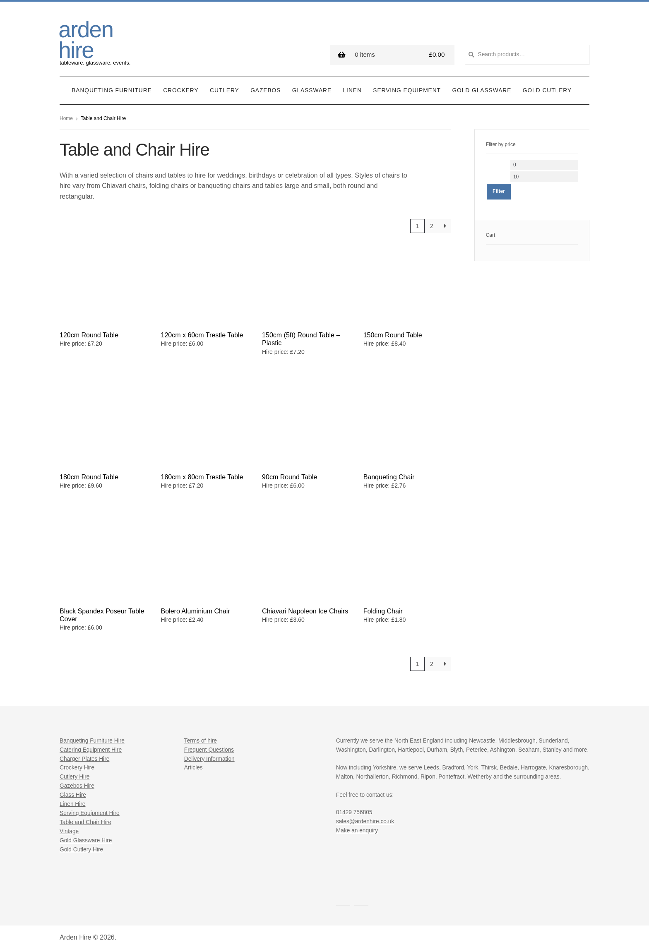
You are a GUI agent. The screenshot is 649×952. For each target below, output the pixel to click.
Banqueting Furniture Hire (92, 741)
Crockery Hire (77, 767)
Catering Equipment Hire (91, 750)
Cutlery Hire (74, 777)
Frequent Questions (209, 750)
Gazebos (265, 90)
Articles (193, 767)
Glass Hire (73, 795)
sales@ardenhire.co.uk (365, 821)
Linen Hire (72, 804)
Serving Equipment (407, 90)
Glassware (312, 90)
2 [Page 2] (431, 226)
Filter (499, 191)
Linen (352, 90)
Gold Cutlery (547, 90)
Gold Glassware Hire (86, 840)
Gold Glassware (481, 90)
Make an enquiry (357, 830)
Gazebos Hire (77, 786)
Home (66, 118)
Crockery (180, 90)
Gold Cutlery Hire (81, 849)
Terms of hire (200, 741)
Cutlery (224, 90)
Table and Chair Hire (85, 822)
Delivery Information (209, 759)
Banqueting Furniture (112, 90)
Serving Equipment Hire (90, 813)
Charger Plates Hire (84, 759)
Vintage (69, 831)
